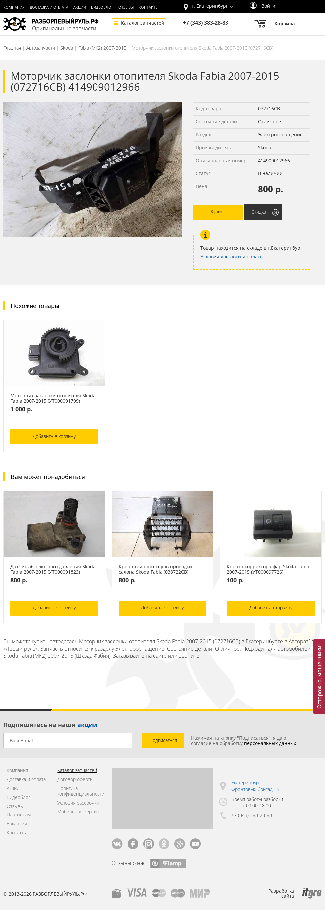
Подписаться (163, 740)
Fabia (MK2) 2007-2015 (102, 48)
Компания (14, 7)
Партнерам (19, 815)
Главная (12, 48)
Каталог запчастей (142, 23)
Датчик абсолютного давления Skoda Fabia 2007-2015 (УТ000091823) (53, 569)
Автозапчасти (40, 48)
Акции (79, 7)
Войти (262, 6)
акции (87, 725)
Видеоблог (102, 7)
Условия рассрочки (78, 803)
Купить (218, 211)
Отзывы (126, 7)
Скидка (258, 212)
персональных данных (270, 743)
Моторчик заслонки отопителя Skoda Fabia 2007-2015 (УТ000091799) (53, 398)
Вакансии (17, 824)
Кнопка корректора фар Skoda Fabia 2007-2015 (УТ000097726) (268, 569)
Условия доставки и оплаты (232, 256)
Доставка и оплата (49, 7)
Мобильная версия (78, 811)
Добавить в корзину (54, 436)
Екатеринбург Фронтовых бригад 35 (255, 785)
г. (210, 6)
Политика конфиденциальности (79, 791)
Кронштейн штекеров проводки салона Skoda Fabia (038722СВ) (155, 569)
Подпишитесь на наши (50, 724)
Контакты (148, 7)
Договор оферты (75, 779)
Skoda (66, 48)
